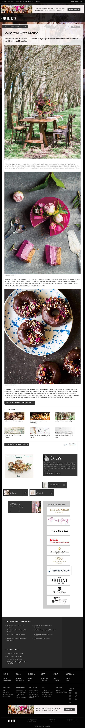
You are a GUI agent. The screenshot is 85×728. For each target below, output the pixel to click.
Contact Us (6, 691)
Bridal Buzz (70, 692)
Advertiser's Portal (47, 693)
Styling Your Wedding (15, 26)
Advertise (37, 1)
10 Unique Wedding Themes (14, 658)
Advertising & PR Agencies (34, 696)
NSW (11, 505)
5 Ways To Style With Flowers (15, 652)
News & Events (23, 1)
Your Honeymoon (57, 678)
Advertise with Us (8, 693)
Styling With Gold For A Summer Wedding (43, 625)
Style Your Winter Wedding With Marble (45, 628)
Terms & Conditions (61, 691)
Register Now (49, 472)
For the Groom (56, 673)
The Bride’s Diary (8, 18)
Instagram (70, 695)
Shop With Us (46, 690)
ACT (11, 507)
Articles (25, 26)
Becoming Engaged (5, 673)
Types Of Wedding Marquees (42, 637)
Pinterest (70, 698)
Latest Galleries (33, 693)
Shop (33, 1)
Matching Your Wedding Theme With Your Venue (17, 638)
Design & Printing (21, 691)
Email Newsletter (70, 701)
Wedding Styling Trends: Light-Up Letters (43, 633)
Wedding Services (15, 1)
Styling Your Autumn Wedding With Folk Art (16, 629)
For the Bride (43, 673)
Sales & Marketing (21, 697)
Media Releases (33, 690)
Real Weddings (18, 673)
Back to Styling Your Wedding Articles (17, 443)
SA (10, 509)
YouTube (76, 698)
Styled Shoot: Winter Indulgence (16, 633)
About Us (5, 690)
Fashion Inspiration (31, 673)
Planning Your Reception (20, 678)
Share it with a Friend (71, 444)
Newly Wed (68, 678)
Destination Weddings (44, 678)
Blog (29, 1)
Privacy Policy (59, 690)
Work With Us (6, 695)
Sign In (57, 472)
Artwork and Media (47, 691)
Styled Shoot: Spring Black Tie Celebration (15, 625)
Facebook (76, 692)
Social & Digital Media (20, 694)
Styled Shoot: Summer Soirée (15, 655)
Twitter (76, 695)
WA (19, 509)
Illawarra (21, 505)
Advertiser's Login (21, 690)
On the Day (30, 678)
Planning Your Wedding (7, 678)
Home (4, 26)
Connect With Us (71, 688)
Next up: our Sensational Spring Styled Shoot (20, 402)
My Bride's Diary (6, 1)
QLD (20, 507)
